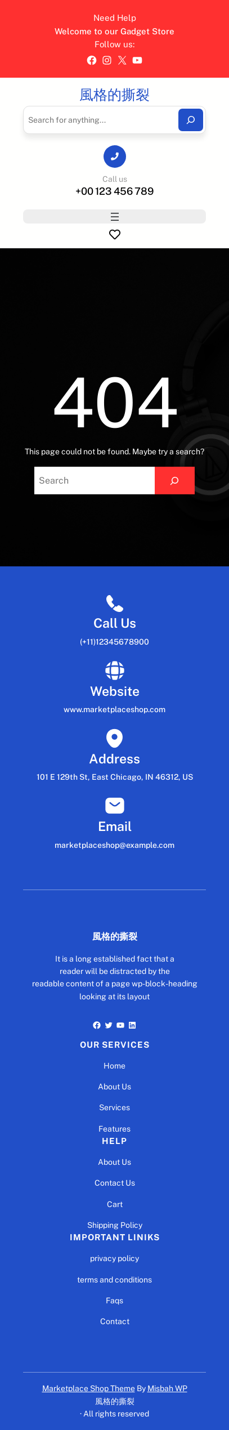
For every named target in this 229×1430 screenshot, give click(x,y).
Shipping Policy (114, 1225)
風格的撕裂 (114, 95)
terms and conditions (114, 1279)
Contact (114, 1321)
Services (114, 1107)
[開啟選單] (115, 217)
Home (114, 1065)
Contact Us (115, 1182)
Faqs (114, 1300)
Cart (115, 1204)
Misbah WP (167, 1388)
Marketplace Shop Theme (88, 1388)
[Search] (190, 120)
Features (114, 1128)
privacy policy (114, 1258)
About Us (114, 1086)
